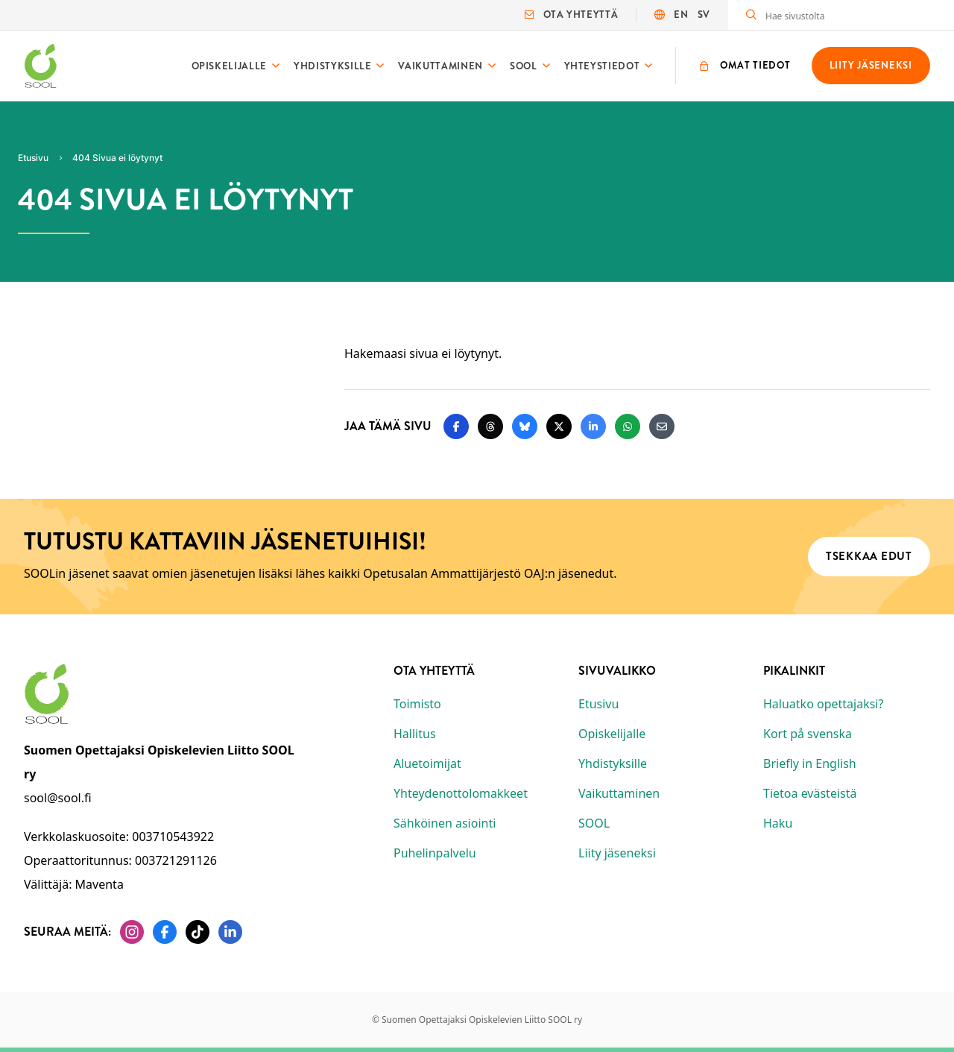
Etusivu (598, 704)
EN (681, 14)
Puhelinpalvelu (435, 853)
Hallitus (415, 733)
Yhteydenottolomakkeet (461, 793)
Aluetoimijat (427, 763)
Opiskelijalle (229, 66)
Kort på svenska (807, 733)
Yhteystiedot (602, 66)
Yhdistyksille (332, 66)
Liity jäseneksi (617, 853)
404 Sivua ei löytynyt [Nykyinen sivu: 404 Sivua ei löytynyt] (117, 157)
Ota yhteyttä (571, 14)
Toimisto (417, 704)
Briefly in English (809, 763)
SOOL (523, 66)
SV (704, 14)
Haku (777, 823)
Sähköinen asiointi (445, 823)
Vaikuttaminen (440, 66)
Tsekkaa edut (869, 556)
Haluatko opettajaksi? (823, 704)
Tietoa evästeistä (809, 793)
